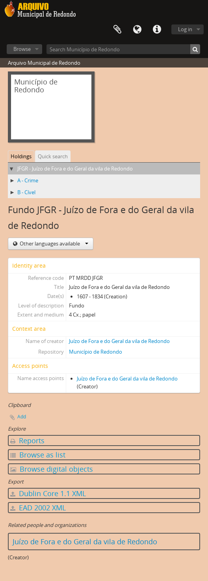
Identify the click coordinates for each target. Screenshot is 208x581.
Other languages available (53, 243)
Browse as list (37, 454)
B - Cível (26, 192)
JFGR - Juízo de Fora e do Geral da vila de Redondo (75, 168)
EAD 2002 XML (38, 507)
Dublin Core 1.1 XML (48, 493)
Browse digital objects (51, 469)
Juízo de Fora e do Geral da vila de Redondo (119, 341)
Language (137, 29)
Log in (185, 29)
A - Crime (27, 180)
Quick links (157, 29)
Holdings (21, 156)
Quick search (53, 156)
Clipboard (117, 29)
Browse (22, 48)
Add (21, 416)
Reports (27, 440)
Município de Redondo (95, 351)
